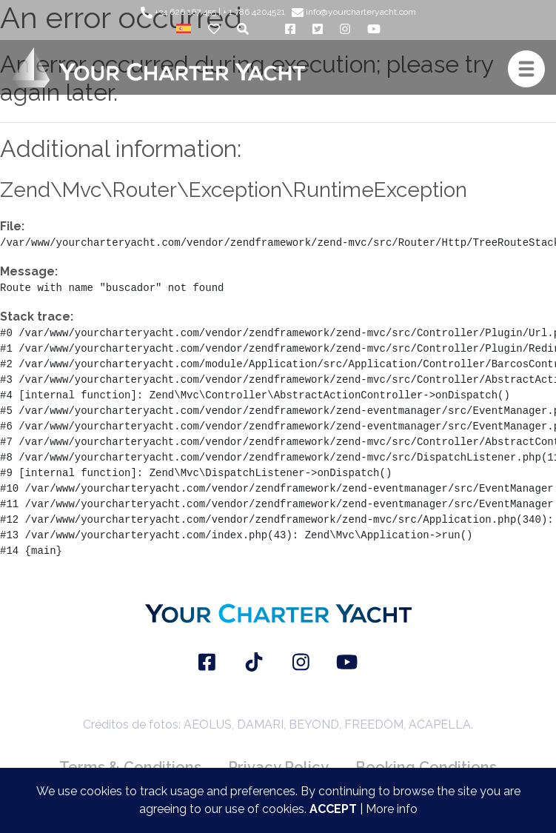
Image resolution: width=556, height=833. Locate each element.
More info (392, 809)
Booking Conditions (426, 767)
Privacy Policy (278, 767)
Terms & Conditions (130, 767)
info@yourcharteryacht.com (354, 12)
